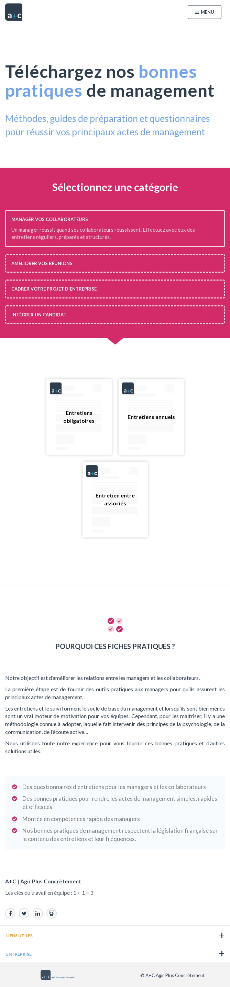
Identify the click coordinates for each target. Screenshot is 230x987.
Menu (204, 12)
